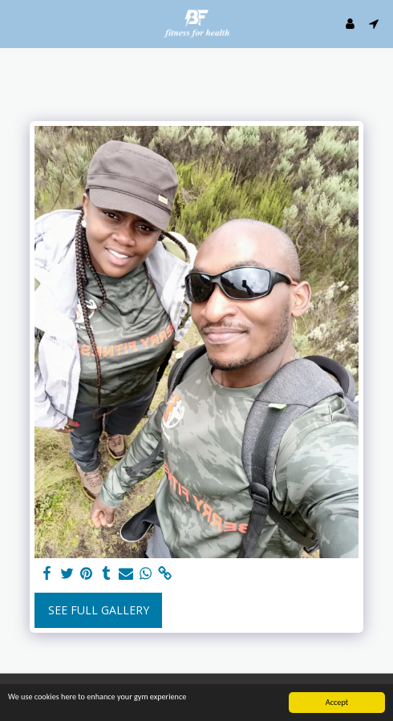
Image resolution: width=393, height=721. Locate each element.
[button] (17, 22)
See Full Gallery (98, 610)
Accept (337, 703)
